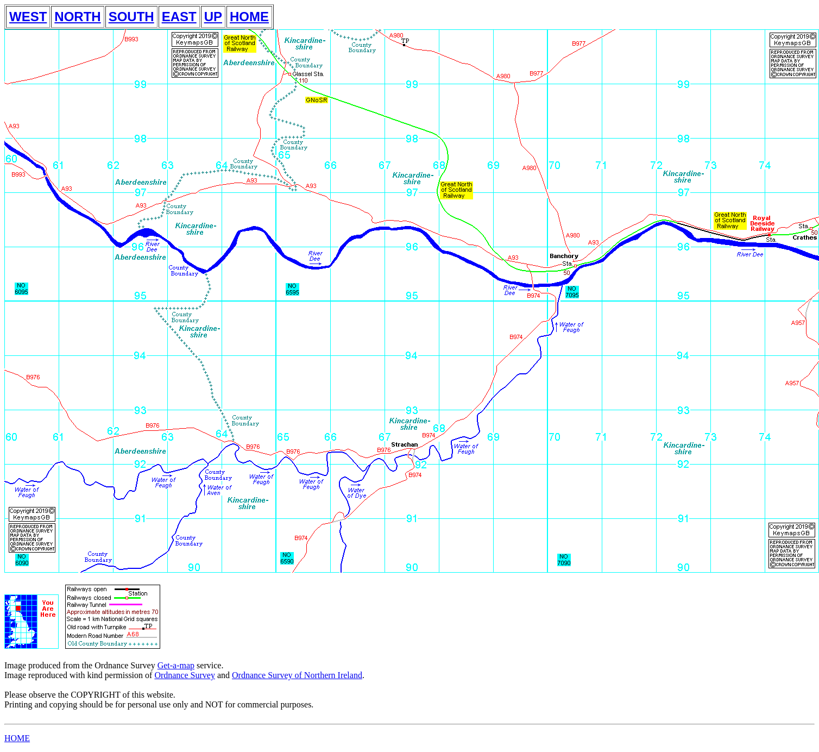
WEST (28, 16)
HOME (249, 16)
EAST (179, 16)
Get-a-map (176, 665)
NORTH (77, 16)
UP (213, 16)
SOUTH (131, 16)
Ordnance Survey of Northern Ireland (297, 675)
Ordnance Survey (184, 675)
